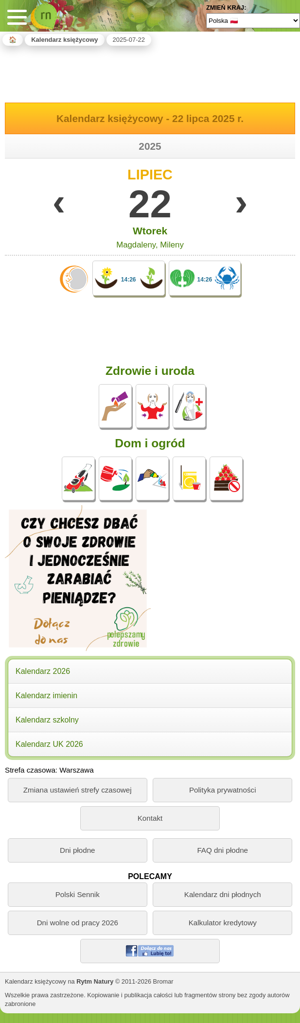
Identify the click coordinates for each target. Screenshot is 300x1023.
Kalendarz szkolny (47, 720)
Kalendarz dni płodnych (222, 894)
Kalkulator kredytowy (223, 922)
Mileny (172, 244)
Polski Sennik (77, 894)
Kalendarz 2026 (43, 671)
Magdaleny (136, 244)
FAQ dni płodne (222, 850)
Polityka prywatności (222, 790)
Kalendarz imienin (46, 695)
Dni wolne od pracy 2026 (77, 922)
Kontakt (150, 818)
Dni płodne (77, 850)
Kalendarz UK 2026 (49, 744)
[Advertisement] (150, 72)
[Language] (253, 20)
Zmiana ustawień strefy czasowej (77, 790)
